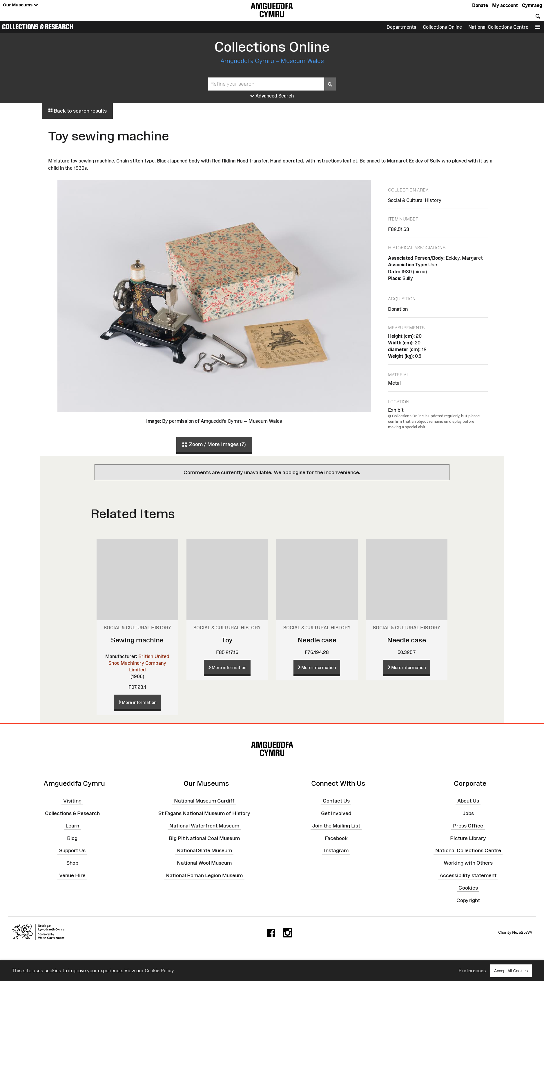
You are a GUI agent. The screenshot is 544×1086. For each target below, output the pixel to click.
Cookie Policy (159, 970)
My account (505, 5)
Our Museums (20, 5)
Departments (401, 27)
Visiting (72, 801)
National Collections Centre (498, 27)
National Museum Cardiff (204, 801)
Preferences (472, 970)
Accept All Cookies (511, 970)
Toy (227, 640)
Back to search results (77, 111)
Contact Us (336, 801)
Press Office (468, 826)
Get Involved (336, 813)
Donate (480, 5)
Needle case (317, 640)
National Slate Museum (204, 850)
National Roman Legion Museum (204, 875)
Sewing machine (137, 640)
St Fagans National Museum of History (204, 813)
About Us (468, 801)
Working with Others (468, 863)
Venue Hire (72, 875)
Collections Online (442, 27)
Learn (72, 826)
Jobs (468, 813)
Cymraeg (532, 5)
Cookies (468, 888)
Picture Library (468, 838)
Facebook (336, 838)
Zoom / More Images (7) (214, 444)
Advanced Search (272, 96)
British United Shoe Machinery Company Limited (138, 663)
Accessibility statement (468, 875)
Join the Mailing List (336, 826)
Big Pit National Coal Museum (204, 838)
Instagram (336, 850)
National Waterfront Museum (204, 826)
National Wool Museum (204, 863)
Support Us (72, 850)
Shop (72, 863)
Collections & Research (37, 26)
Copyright (468, 900)
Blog (72, 838)
